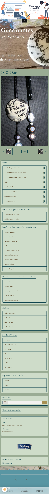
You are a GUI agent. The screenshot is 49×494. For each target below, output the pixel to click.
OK (44, 402)
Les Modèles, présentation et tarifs (25, 168)
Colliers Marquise (9, 327)
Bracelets (7, 380)
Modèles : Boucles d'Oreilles (11, 219)
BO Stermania (8, 358)
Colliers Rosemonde (10, 313)
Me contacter (7, 463)
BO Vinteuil (8, 349)
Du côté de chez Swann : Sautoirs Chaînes (25, 177)
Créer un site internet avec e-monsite (24, 477)
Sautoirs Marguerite (10, 269)
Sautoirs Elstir (8, 282)
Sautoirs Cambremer (10, 232)
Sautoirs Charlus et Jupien (11, 259)
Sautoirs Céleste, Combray (11, 255)
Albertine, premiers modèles (12, 291)
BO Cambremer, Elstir (10, 345)
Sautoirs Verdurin (9, 264)
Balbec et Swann (9, 246)
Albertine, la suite (9, 295)
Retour (24, 151)
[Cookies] (4, 489)
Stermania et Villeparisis (11, 241)
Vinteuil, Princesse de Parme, (12, 250)
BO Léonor (7, 354)
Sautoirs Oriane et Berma (11, 300)
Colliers (25, 182)
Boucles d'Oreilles (25, 187)
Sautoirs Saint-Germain (11, 237)
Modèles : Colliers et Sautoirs (12, 214)
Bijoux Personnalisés (25, 201)
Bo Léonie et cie (9, 363)
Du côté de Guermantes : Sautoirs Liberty (25, 173)
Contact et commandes (25, 197)
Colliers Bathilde (9, 322)
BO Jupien (7, 340)
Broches (7, 390)
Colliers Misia (8, 318)
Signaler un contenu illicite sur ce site (24, 480)
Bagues (6, 385)
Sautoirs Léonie (8, 286)
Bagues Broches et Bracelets (25, 192)
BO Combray (8, 367)
